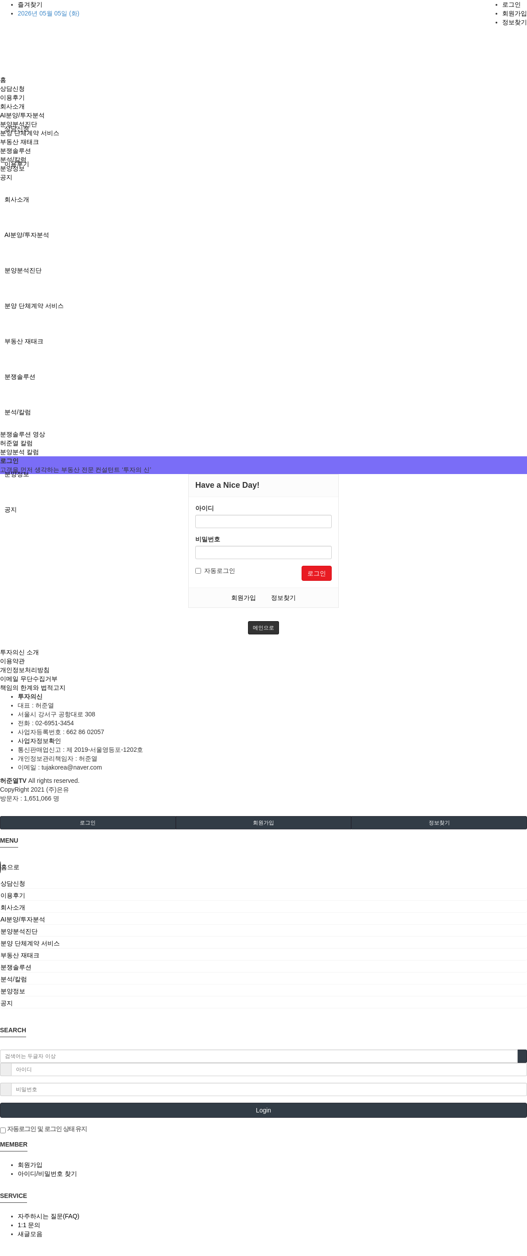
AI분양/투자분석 (26, 234)
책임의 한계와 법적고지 (33, 687)
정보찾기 (514, 22)
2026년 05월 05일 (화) (48, 13)
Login (263, 1110)
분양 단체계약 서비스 (34, 305)
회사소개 (16, 199)
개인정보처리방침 (25, 669)
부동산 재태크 (23, 341)
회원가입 (514, 13)
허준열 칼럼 (16, 443)
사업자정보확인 (39, 740)
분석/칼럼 (17, 412)
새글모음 (30, 1233)
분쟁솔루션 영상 (22, 434)
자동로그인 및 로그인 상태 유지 (43, 1129)
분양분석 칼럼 (19, 451)
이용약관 (12, 661)
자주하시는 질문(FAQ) (48, 1216)
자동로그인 (215, 570)
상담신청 (12, 88)
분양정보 (16, 474)
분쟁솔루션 (19, 376)
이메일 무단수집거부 (29, 678)
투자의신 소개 (19, 652)
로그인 (511, 4)
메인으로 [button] (263, 628)
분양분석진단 (23, 270)
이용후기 (12, 97)
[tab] (263, 883)
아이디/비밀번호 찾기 (47, 1173)
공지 (10, 509)
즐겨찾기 (30, 4)
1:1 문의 (29, 1225)
